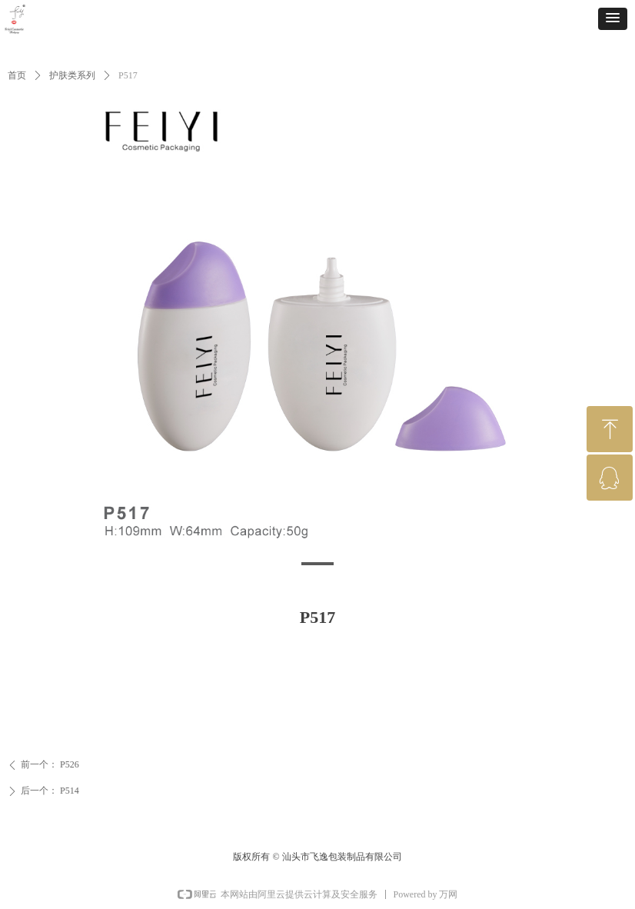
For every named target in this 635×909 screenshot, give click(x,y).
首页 (17, 75)
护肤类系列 (72, 75)
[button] (612, 19)
